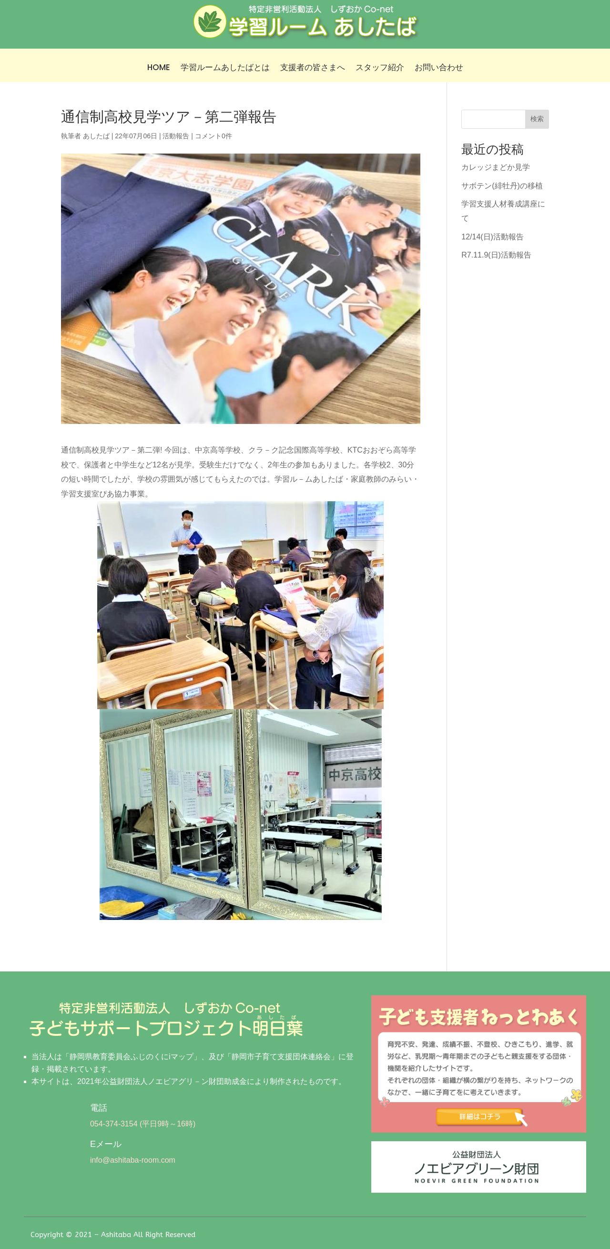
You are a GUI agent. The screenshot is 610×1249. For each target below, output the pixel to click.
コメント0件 (213, 136)
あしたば (96, 136)
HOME (158, 68)
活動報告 (176, 136)
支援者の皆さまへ (312, 68)
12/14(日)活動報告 (492, 237)
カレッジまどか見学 (495, 167)
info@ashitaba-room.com (132, 1160)
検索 (537, 119)
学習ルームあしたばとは (225, 68)
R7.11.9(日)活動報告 (496, 255)
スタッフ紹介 (380, 68)
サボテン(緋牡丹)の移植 (502, 186)
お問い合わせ (439, 68)
